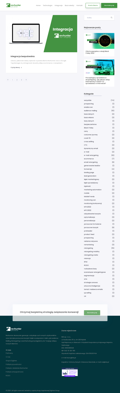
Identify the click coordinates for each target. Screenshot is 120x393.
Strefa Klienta (93, 5)
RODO (8, 376)
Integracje (58, 5)
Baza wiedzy (69, 5)
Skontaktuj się (109, 5)
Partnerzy (9, 353)
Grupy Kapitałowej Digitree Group (48, 391)
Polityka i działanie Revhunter (17, 368)
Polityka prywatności (13, 364)
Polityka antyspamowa (14, 372)
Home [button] (38, 5)
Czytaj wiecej (16, 67)
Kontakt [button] (80, 5)
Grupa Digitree (11, 361)
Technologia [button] (47, 5)
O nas (8, 357)
